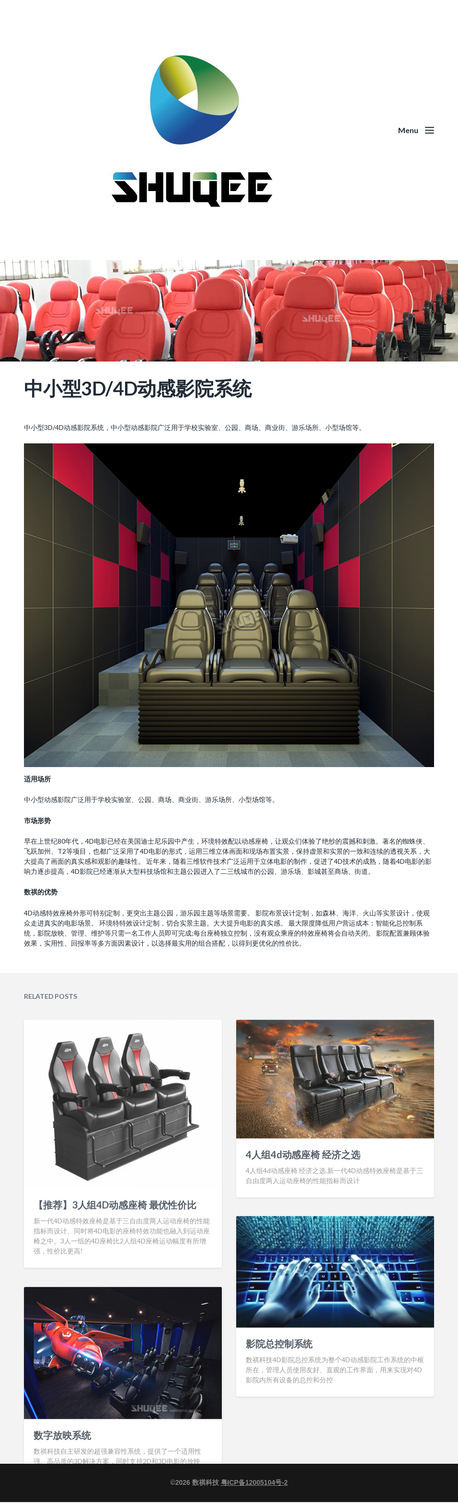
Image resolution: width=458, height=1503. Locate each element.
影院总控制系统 (279, 1405)
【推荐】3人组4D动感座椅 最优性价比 (115, 1266)
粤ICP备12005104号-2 (254, 1482)
